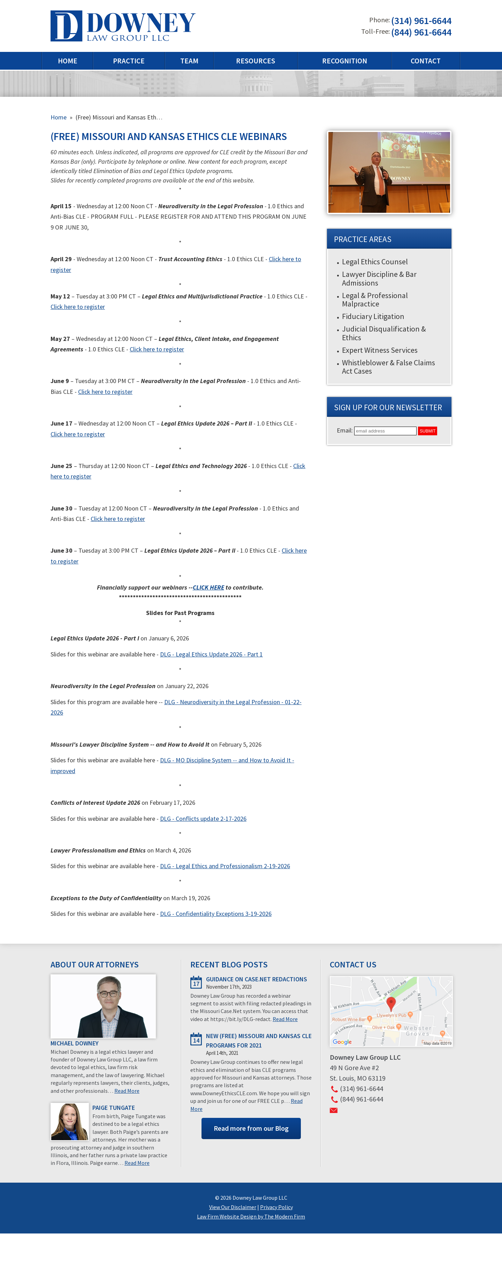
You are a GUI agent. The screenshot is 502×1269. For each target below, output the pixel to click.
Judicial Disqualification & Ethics (384, 333)
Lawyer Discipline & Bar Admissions (379, 278)
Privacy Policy (276, 1207)
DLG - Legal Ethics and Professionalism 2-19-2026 (225, 866)
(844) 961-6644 (421, 32)
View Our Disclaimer (232, 1207)
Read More (126, 1090)
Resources (255, 60)
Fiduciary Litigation (373, 316)
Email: (345, 430)
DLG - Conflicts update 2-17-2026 (203, 819)
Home (67, 60)
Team (189, 60)
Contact (426, 60)
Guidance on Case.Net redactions (256, 979)
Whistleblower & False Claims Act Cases (388, 367)
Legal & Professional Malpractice (375, 299)
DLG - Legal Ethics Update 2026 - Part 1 (211, 654)
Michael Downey (75, 1043)
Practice (129, 60)
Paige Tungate (113, 1108)
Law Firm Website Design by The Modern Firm (251, 1216)
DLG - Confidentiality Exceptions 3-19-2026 (216, 914)
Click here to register (78, 307)
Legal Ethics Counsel (375, 261)
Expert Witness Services (380, 350)
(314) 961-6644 (421, 21)
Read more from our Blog (251, 1128)
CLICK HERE (208, 587)
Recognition (344, 60)
